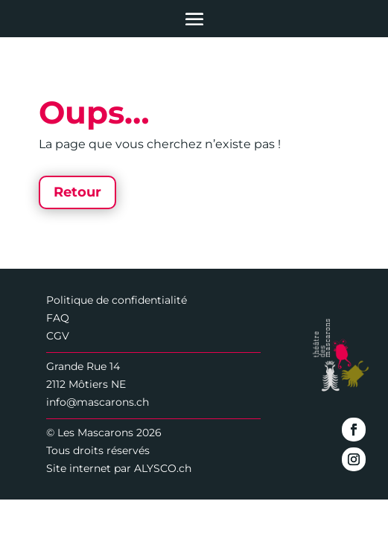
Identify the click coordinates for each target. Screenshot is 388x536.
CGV (57, 335)
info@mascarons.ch (97, 402)
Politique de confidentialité (116, 300)
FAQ (57, 318)
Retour (77, 192)
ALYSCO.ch (162, 468)
